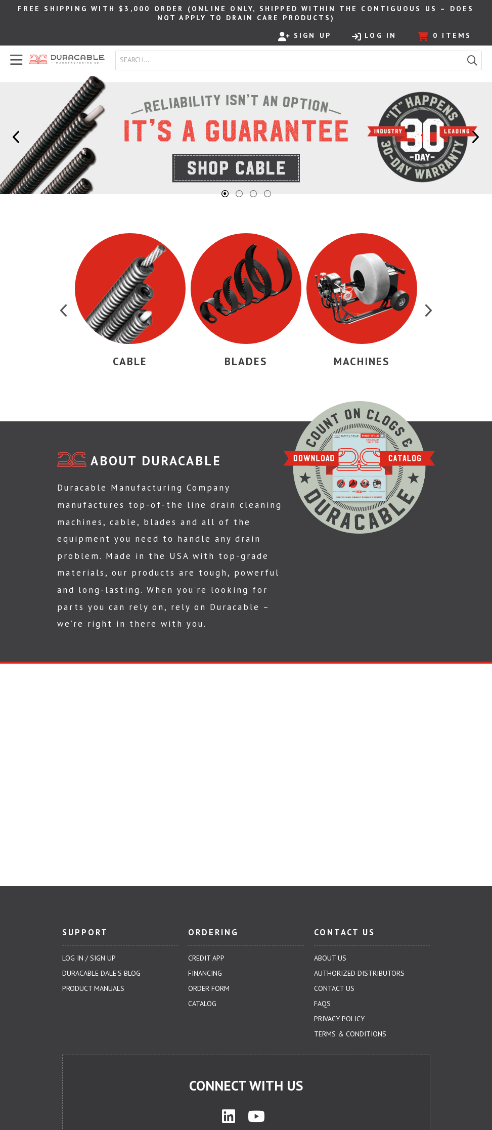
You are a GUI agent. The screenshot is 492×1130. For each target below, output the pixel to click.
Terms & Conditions (350, 1033)
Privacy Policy (339, 1018)
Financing (205, 973)
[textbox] (291, 60)
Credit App (206, 958)
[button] (472, 60)
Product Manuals (93, 988)
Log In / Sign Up (89, 958)
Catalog (202, 1003)
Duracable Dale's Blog (101, 973)
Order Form (209, 988)
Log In (374, 36)
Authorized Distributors (359, 973)
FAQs (322, 1003)
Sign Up (304, 36)
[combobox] (289, 60)
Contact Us (334, 988)
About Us (330, 958)
